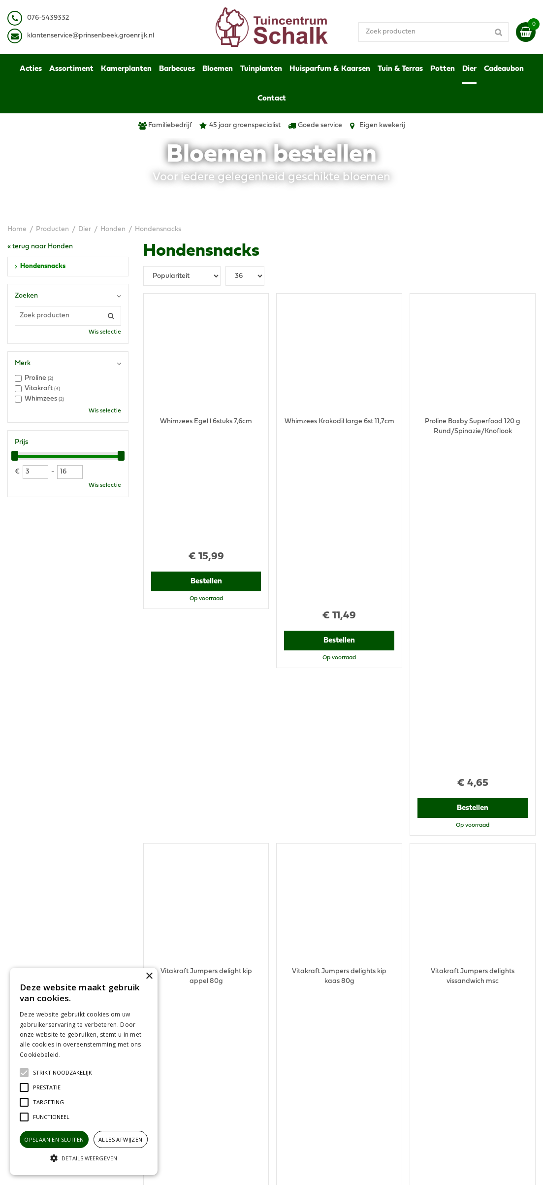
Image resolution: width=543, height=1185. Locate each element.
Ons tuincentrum (441, 1071)
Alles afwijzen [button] (120, 1139)
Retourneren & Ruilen (448, 1047)
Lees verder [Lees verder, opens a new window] (79, 1054)
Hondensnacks (42, 266)
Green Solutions (309, 1167)
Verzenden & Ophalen (449, 1037)
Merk (23, 363)
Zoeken (26, 296)
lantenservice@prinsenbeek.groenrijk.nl (92, 36)
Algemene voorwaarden (453, 997)
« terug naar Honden (40, 246)
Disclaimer (431, 1017)
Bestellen (206, 476)
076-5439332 (172, 1022)
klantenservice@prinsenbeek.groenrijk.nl (215, 1032)
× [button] (149, 976)
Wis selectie (105, 332)
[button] (62, 1073)
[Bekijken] (526, 32)
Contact (427, 1061)
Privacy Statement (444, 1007)
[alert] (84, 1071)
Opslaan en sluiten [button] (54, 1139)
